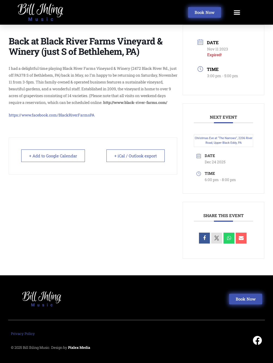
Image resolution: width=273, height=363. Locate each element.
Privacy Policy (23, 333)
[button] (237, 12)
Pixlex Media (79, 347)
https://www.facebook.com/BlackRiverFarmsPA (51, 115)
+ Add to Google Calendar (53, 155)
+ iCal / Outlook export (135, 155)
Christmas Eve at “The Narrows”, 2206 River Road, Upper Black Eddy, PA (223, 140)
